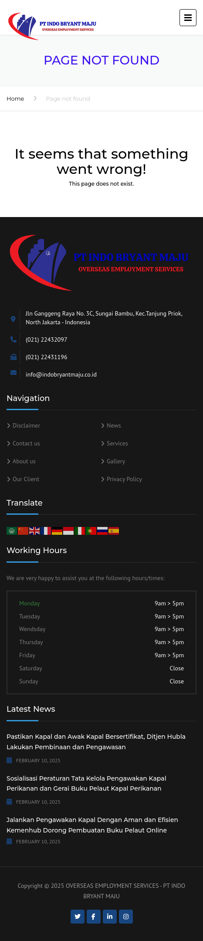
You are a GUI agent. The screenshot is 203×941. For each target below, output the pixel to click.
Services (117, 443)
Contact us (26, 443)
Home (15, 98)
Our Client (26, 479)
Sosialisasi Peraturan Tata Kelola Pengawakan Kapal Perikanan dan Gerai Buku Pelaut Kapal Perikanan (86, 784)
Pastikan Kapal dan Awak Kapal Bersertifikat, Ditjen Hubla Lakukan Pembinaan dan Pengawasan (96, 742)
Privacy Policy (124, 479)
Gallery (116, 461)
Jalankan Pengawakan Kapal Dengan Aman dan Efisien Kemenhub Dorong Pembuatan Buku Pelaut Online (92, 825)
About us (24, 461)
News (114, 425)
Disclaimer (26, 425)
